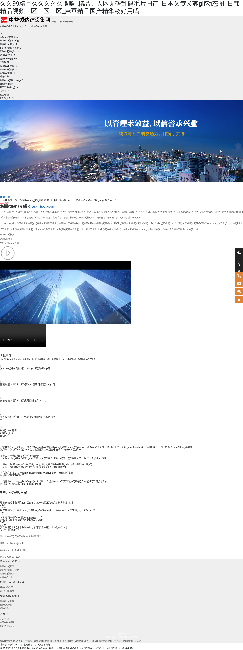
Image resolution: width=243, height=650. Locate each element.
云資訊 (138, 641)
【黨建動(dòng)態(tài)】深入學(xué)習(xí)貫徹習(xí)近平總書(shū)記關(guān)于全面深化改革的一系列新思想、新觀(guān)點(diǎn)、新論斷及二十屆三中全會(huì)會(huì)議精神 (96, 447)
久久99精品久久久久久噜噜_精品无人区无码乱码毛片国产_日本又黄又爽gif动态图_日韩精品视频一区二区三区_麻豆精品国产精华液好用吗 (120, 7)
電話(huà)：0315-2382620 (13, 550)
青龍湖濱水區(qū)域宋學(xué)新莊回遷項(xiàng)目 (27, 384)
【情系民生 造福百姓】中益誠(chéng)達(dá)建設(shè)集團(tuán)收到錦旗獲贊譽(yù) (46, 464)
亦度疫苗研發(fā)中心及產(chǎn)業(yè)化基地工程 (27, 416)
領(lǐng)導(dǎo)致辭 (9, 243)
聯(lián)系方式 (22, 26)
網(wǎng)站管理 (39, 26)
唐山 (131, 641)
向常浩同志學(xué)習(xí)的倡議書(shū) (21, 517)
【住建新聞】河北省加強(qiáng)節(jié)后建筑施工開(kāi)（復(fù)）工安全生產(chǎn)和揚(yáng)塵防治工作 (58, 200)
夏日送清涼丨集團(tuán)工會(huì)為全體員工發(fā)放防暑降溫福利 (36, 502)
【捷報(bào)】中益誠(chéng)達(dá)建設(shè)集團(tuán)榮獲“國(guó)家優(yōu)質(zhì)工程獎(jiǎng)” (54, 481)
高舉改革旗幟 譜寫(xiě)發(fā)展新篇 (19, 455)
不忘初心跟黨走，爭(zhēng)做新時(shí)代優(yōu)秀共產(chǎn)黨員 (36, 472)
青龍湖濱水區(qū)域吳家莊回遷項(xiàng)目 (23, 400)
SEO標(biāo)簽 (82, 641)
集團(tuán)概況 (7, 234)
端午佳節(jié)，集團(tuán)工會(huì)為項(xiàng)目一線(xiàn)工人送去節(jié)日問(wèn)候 (47, 510)
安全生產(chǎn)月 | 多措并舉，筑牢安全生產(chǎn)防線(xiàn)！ (33, 527)
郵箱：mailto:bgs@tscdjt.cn (13, 543)
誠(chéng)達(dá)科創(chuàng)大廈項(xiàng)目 (25, 368)
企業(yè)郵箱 (6, 26)
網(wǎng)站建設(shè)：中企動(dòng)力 (110, 641)
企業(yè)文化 (6, 239)
